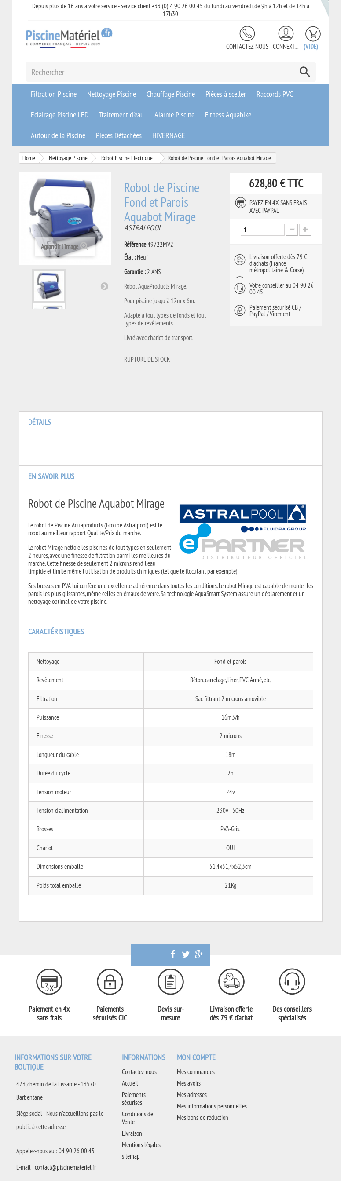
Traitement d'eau (121, 115)
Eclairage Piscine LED (59, 115)
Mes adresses (192, 1094)
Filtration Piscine (54, 94)
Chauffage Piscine (171, 94)
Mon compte (196, 1057)
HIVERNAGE (168, 135)
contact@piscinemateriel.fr (65, 1167)
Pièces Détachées (119, 135)
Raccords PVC (275, 94)
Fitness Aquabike (228, 115)
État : (130, 257)
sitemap (131, 1156)
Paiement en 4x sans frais (49, 1013)
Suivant (104, 286)
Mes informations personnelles (212, 1106)
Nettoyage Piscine (111, 94)
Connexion (286, 46)
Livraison (132, 1133)
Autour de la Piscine (58, 135)
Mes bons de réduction (202, 1117)
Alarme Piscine (174, 115)
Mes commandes (196, 1072)
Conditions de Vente (137, 1118)
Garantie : (135, 272)
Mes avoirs (189, 1083)
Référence (135, 245)
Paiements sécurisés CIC (110, 1013)
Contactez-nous (247, 46)
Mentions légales (141, 1145)
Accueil (130, 1083)
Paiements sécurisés (134, 1098)
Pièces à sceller (225, 94)
